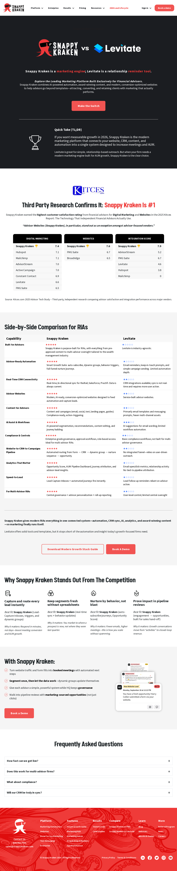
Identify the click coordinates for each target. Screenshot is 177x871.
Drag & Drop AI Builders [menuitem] (78, 840)
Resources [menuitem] (96, 8)
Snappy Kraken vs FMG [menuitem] (119, 826)
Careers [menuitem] (161, 836)
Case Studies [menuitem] (99, 831)
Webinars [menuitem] (142, 831)
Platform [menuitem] (35, 8)
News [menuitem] (160, 831)
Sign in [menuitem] (145, 8)
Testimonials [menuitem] (99, 826)
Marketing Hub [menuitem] (74, 831)
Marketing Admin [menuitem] (75, 836)
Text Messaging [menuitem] (47, 840)
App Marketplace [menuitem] (75, 845)
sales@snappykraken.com (19, 846)
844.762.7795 (19, 842)
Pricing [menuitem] (82, 8)
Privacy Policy (108, 857)
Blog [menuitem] (140, 826)
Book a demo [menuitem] (164, 8)
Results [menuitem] (67, 8)
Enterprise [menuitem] (53, 8)
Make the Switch (89, 106)
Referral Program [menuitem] (166, 826)
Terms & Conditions (126, 857)
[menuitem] (119, 7)
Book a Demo (19, 713)
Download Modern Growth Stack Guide (72, 549)
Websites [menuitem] (44, 831)
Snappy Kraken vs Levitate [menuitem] (121, 831)
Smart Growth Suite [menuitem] (76, 826)
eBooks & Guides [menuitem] (146, 836)
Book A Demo (121, 549)
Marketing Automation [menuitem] (51, 826)
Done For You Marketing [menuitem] (51, 836)
